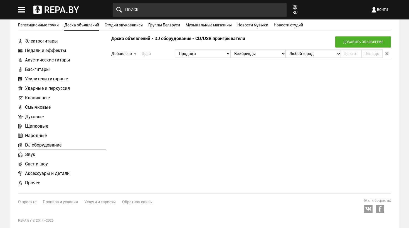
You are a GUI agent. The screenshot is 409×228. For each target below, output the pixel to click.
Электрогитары (41, 41)
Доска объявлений (81, 25)
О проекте (27, 202)
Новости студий (288, 25)
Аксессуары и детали (47, 173)
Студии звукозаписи (124, 25)
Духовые (34, 116)
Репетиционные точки (38, 25)
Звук (30, 154)
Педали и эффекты (45, 50)
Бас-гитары (37, 69)
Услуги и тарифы (100, 202)
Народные (36, 135)
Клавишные (37, 97)
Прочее (32, 182)
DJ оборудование (43, 145)
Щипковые (36, 126)
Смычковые (38, 107)
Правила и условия (60, 202)
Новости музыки (252, 25)
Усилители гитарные (46, 78)
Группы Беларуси (164, 25)
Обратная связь (137, 202)
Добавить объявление (363, 42)
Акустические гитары (47, 60)
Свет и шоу (36, 164)
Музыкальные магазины (209, 25)
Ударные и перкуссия (47, 88)
